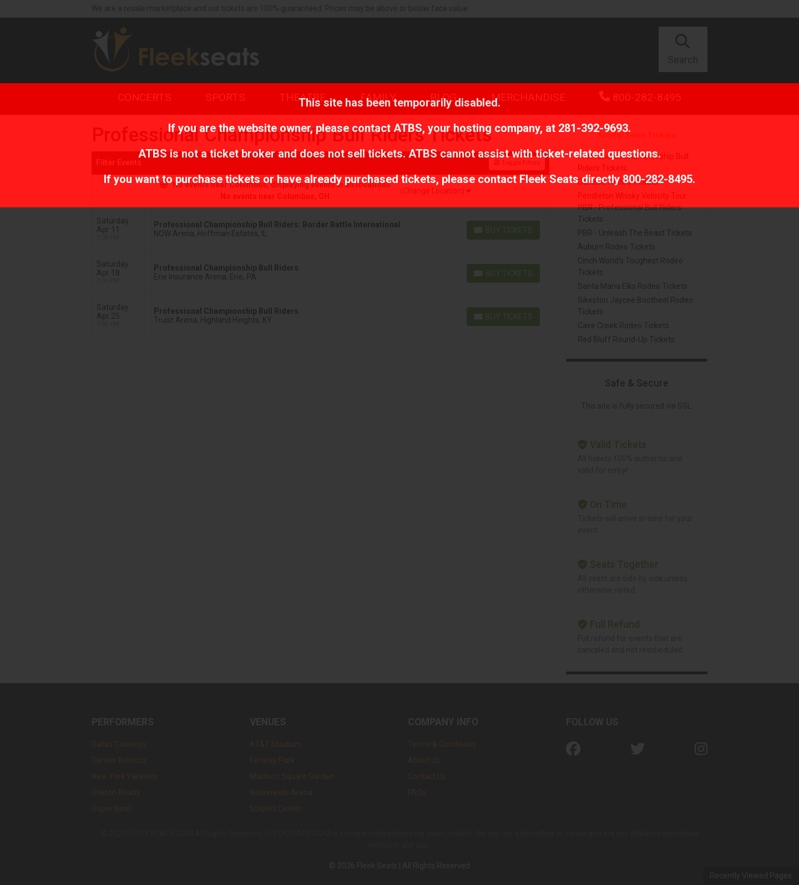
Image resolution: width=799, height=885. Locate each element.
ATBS (407, 128)
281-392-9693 (593, 128)
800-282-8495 (657, 179)
